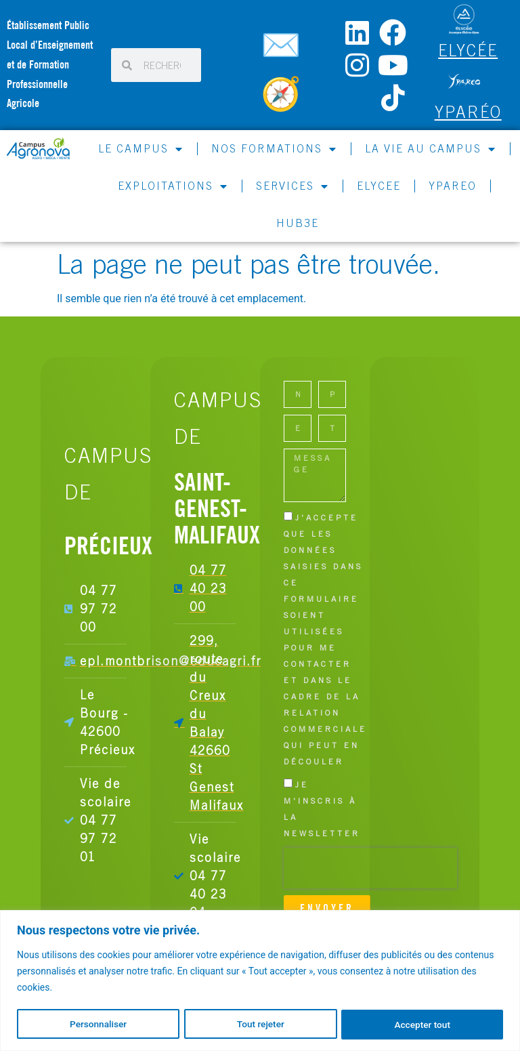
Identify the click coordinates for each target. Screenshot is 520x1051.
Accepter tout (423, 1024)
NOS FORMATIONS (274, 149)
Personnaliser (97, 1024)
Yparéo (468, 111)
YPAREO (453, 186)
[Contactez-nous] (283, 51)
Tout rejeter (260, 1024)
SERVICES (292, 186)
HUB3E (297, 223)
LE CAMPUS (140, 149)
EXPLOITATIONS (173, 186)
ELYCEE (379, 186)
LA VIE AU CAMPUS (430, 149)
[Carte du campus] (283, 99)
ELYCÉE (468, 50)
